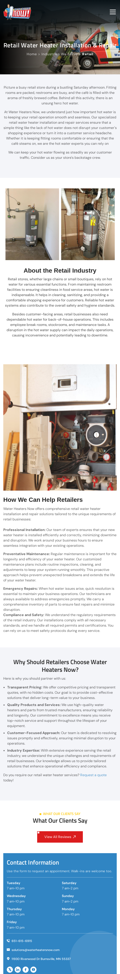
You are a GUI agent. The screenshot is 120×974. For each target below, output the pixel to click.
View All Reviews (60, 837)
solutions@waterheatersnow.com (33, 950)
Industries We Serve (60, 54)
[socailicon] (10, 969)
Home (32, 54)
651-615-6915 (19, 941)
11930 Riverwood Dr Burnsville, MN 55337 (39, 959)
